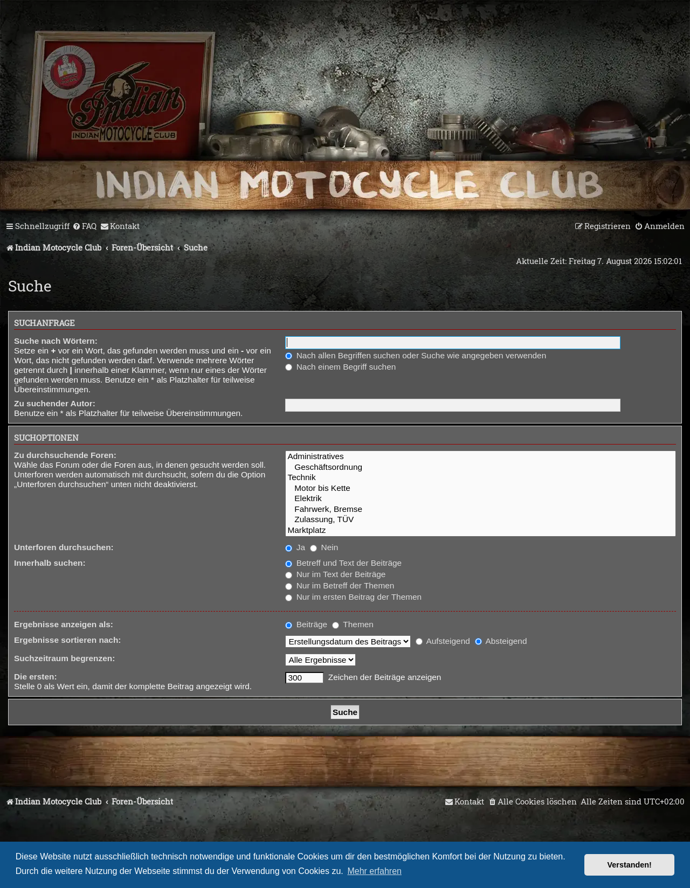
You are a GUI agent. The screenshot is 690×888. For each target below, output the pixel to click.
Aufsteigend (443, 641)
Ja (295, 547)
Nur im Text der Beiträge (335, 574)
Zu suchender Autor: (54, 403)
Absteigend (501, 641)
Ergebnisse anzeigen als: (63, 624)
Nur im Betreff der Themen (339, 585)
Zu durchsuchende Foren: (65, 455)
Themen (352, 624)
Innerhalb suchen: (50, 562)
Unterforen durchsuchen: (64, 547)
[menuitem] (84, 226)
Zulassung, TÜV (480, 520)
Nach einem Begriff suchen (340, 366)
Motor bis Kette (480, 488)
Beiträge (306, 624)
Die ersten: (35, 676)
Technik (480, 478)
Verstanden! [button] (630, 865)
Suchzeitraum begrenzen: (64, 658)
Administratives (480, 457)
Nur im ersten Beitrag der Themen (353, 596)
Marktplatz (480, 530)
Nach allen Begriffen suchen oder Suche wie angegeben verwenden (415, 355)
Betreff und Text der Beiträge (343, 562)
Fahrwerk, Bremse (480, 509)
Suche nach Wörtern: (56, 340)
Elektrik (480, 499)
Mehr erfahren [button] (374, 871)
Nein (324, 547)
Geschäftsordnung (480, 467)
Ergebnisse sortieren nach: (67, 639)
